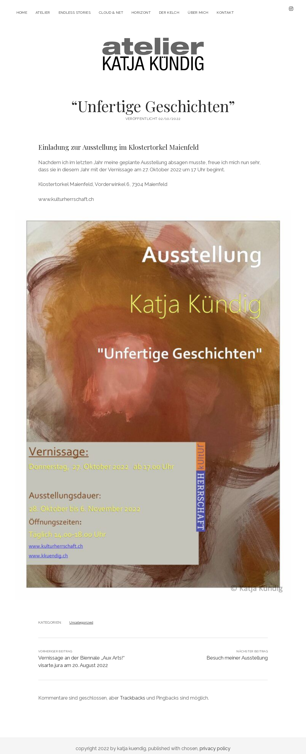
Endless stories (75, 12)
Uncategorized (81, 617)
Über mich (198, 12)
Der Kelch (169, 12)
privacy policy (215, 743)
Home (21, 12)
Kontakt (225, 12)
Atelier (43, 12)
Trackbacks (132, 692)
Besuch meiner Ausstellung (237, 652)
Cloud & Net (111, 12)
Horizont (141, 12)
